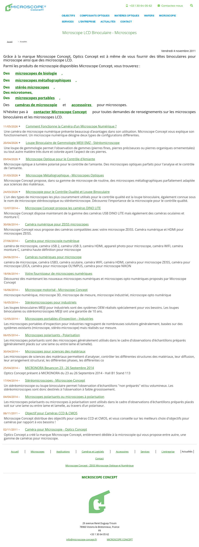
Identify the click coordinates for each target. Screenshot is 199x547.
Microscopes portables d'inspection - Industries (59, 319)
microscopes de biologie (36, 73)
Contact (99, 458)
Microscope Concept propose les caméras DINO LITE (63, 208)
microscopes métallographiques (43, 80)
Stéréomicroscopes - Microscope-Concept (55, 380)
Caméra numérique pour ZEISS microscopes (57, 224)
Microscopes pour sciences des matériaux (55, 351)
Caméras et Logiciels (93, 451)
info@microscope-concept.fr (81, 539)
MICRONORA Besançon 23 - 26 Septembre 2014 (59, 368)
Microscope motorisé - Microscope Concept (56, 290)
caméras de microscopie (36, 104)
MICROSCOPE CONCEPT (120, 539)
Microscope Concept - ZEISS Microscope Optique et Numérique (99, 465)
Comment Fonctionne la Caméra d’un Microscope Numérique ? (71, 126)
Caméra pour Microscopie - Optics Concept (56, 429)
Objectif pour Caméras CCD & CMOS (51, 413)
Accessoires (122, 451)
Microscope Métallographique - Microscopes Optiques (65, 175)
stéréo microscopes (32, 87)
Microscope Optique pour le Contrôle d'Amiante (60, 159)
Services (145, 451)
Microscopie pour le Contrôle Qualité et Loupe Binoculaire (68, 192)
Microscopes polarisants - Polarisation (52, 335)
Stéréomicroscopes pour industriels (51, 302)
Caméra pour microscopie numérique (52, 241)
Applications (63, 451)
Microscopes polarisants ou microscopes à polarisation (64, 397)
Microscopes (37, 451)
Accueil (15, 451)
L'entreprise (168, 451)
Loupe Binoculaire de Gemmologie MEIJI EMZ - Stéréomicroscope (73, 143)
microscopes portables (35, 97)
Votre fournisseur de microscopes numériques (58, 273)
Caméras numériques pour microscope (53, 257)
